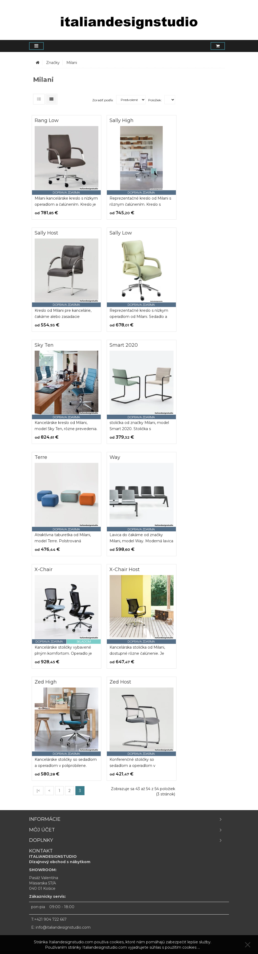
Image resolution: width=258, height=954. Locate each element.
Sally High (122, 120)
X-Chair (44, 569)
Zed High (46, 682)
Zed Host (120, 682)
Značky (53, 62)
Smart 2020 (124, 345)
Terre (41, 457)
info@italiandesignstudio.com (63, 927)
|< (38, 790)
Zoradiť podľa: (103, 100)
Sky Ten (44, 345)
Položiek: (155, 100)
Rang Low (47, 120)
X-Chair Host (125, 569)
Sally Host (46, 233)
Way (115, 457)
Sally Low (121, 233)
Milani (71, 62)
